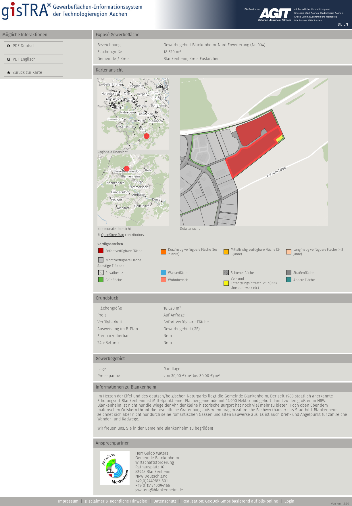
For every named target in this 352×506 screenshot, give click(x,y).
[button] (33, 45)
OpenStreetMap (112, 234)
